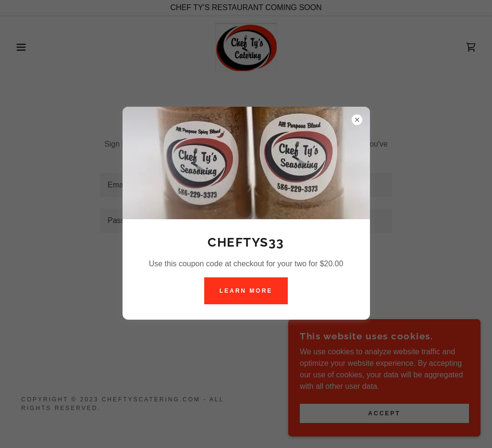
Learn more (246, 290)
